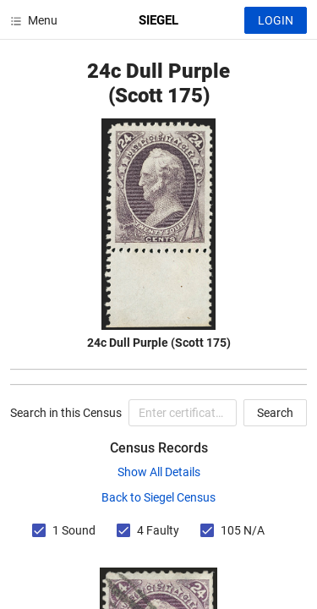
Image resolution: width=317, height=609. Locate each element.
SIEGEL (158, 20)
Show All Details (159, 472)
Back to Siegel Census (158, 497)
